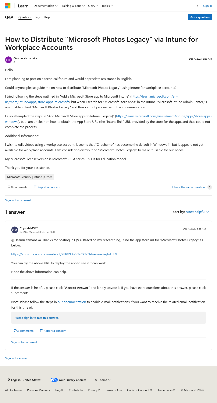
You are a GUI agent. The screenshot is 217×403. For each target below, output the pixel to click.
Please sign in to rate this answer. (36, 318)
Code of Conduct (138, 390)
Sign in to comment (18, 200)
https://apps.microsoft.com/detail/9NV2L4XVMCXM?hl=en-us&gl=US (62, 254)
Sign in (207, 6)
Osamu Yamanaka (25, 58)
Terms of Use (113, 390)
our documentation (72, 301)
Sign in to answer (16, 358)
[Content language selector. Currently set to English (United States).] (24, 379)
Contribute (76, 390)
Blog (58, 390)
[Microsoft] (8, 5)
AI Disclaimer (13, 390)
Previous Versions (38, 390)
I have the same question (188, 187)
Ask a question (200, 17)
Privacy (92, 390)
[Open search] (197, 6)
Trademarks (165, 390)
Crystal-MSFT (29, 228)
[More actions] (208, 28)
